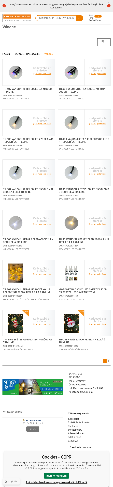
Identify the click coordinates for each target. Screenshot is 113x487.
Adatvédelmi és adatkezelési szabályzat (76, 437)
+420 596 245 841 (32, 420)
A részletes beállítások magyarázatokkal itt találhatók (56, 482)
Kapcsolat (73, 418)
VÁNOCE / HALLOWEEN (27, 53)
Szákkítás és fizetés (79, 422)
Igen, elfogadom (56, 475)
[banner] (17, 18)
